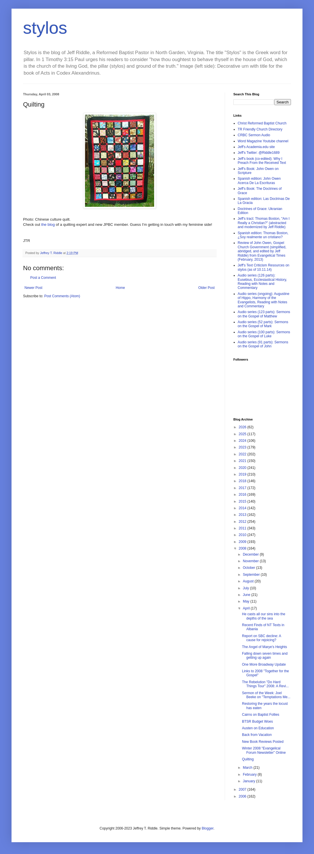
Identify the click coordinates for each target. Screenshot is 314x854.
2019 (243, 474)
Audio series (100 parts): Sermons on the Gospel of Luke (264, 334)
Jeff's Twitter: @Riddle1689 (258, 153)
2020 (243, 468)
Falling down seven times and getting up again (264, 656)
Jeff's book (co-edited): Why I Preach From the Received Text (262, 161)
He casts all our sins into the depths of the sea (263, 616)
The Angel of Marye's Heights (264, 647)
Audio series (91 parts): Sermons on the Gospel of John (263, 344)
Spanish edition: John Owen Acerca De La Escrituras (259, 181)
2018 (243, 481)
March (248, 768)
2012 (243, 522)
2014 (243, 508)
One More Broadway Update (264, 664)
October (249, 568)
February (250, 774)
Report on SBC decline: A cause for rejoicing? (261, 638)
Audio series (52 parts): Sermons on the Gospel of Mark (263, 324)
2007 (243, 789)
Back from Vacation (257, 735)
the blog (48, 224)
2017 (243, 488)
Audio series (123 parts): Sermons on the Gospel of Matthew (264, 314)
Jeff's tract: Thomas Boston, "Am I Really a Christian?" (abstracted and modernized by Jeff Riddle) (264, 223)
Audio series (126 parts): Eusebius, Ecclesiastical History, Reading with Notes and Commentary (262, 281)
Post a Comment (43, 278)
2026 (243, 427)
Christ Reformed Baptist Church (262, 123)
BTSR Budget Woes (257, 721)
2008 (243, 548)
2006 (243, 796)
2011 (243, 528)
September (252, 575)
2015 (243, 501)
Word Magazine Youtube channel (263, 141)
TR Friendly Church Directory (260, 129)
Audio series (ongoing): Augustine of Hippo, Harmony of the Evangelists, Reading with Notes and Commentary (263, 300)
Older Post (206, 288)
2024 (243, 441)
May (246, 601)
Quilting (248, 759)
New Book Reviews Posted (262, 742)
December (251, 554)
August (249, 581)
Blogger (207, 828)
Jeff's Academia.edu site (256, 147)
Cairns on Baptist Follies (260, 715)
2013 (243, 515)
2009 (243, 542)
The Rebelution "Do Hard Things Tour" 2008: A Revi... (265, 684)
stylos (45, 27)
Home (120, 288)
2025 (243, 434)
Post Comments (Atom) (62, 296)
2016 (243, 495)
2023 (243, 447)
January (249, 781)
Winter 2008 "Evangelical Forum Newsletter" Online (264, 750)
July (246, 588)
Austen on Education (258, 728)
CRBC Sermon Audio (254, 135)
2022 (243, 454)
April (247, 608)
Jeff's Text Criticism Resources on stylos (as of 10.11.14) (263, 267)
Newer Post (33, 288)
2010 (243, 535)
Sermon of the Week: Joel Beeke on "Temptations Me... (266, 695)
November (251, 561)
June (247, 595)
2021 (243, 461)
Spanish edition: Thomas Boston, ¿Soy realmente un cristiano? (263, 235)
